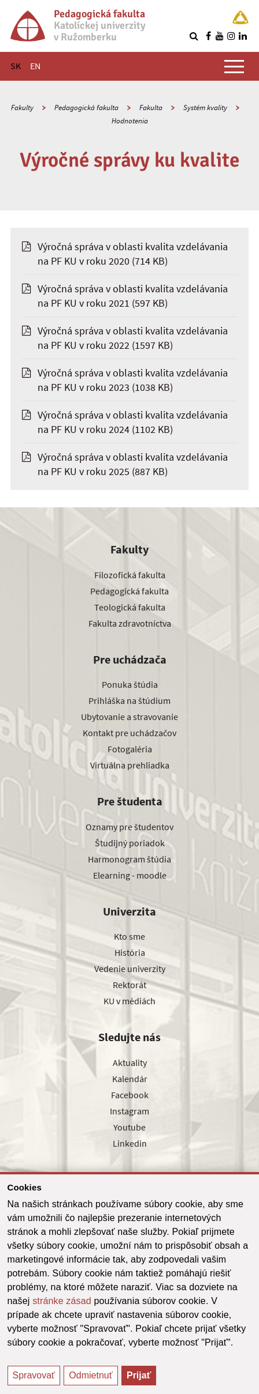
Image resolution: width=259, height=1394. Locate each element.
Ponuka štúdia (130, 684)
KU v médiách (129, 1001)
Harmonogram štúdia (129, 859)
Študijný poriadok (130, 843)
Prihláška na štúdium (129, 700)
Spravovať (34, 1375)
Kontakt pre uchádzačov (129, 733)
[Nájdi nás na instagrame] (231, 36)
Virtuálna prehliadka (129, 765)
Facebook (130, 1095)
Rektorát (129, 984)
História (129, 952)
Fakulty (22, 107)
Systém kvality (205, 107)
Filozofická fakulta (129, 575)
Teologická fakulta (129, 607)
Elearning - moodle (129, 875)
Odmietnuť (90, 1375)
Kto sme (129, 936)
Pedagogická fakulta (86, 107)
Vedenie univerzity (129, 968)
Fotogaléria (130, 749)
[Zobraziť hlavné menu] (234, 66)
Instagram (129, 1111)
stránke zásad (61, 1301)
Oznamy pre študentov (129, 826)
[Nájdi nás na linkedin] (243, 36)
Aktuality (130, 1062)
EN (35, 65)
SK (15, 65)
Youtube (129, 1127)
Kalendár (129, 1078)
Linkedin (130, 1143)
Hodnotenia (130, 121)
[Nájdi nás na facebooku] (208, 36)
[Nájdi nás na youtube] (219, 36)
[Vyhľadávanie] (193, 36)
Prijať (139, 1375)
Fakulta (150, 107)
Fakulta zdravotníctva (129, 623)
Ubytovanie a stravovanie (129, 716)
